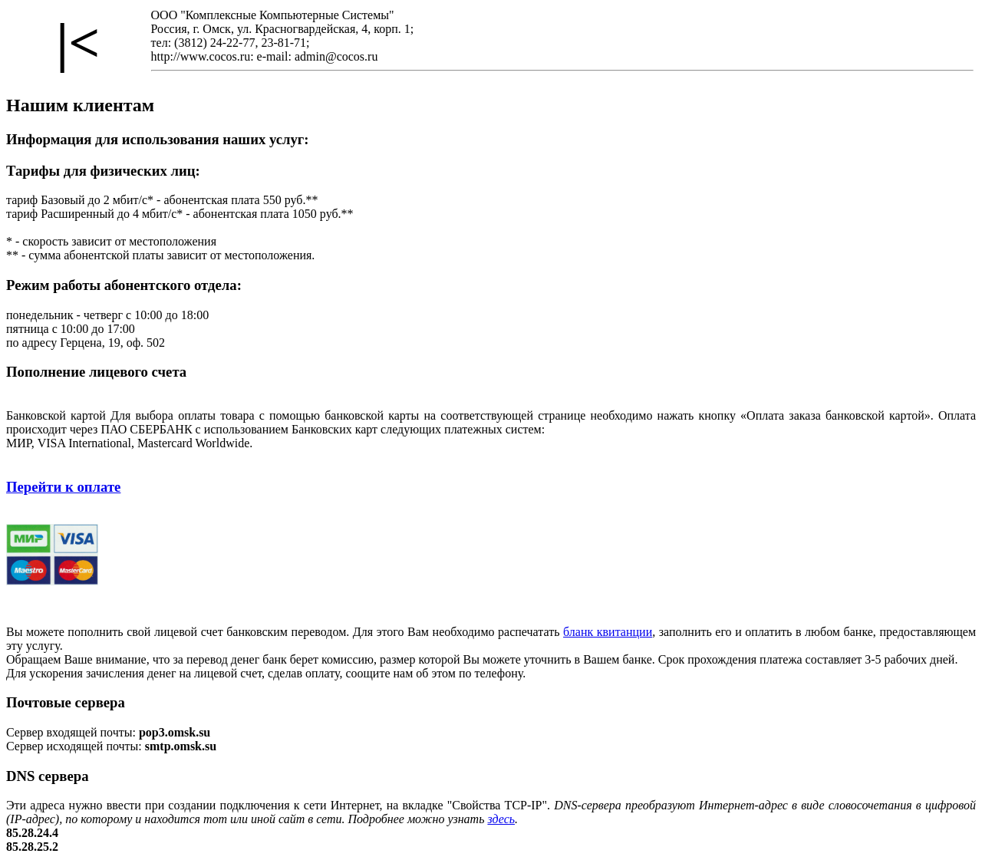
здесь (501, 818)
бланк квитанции (607, 631)
